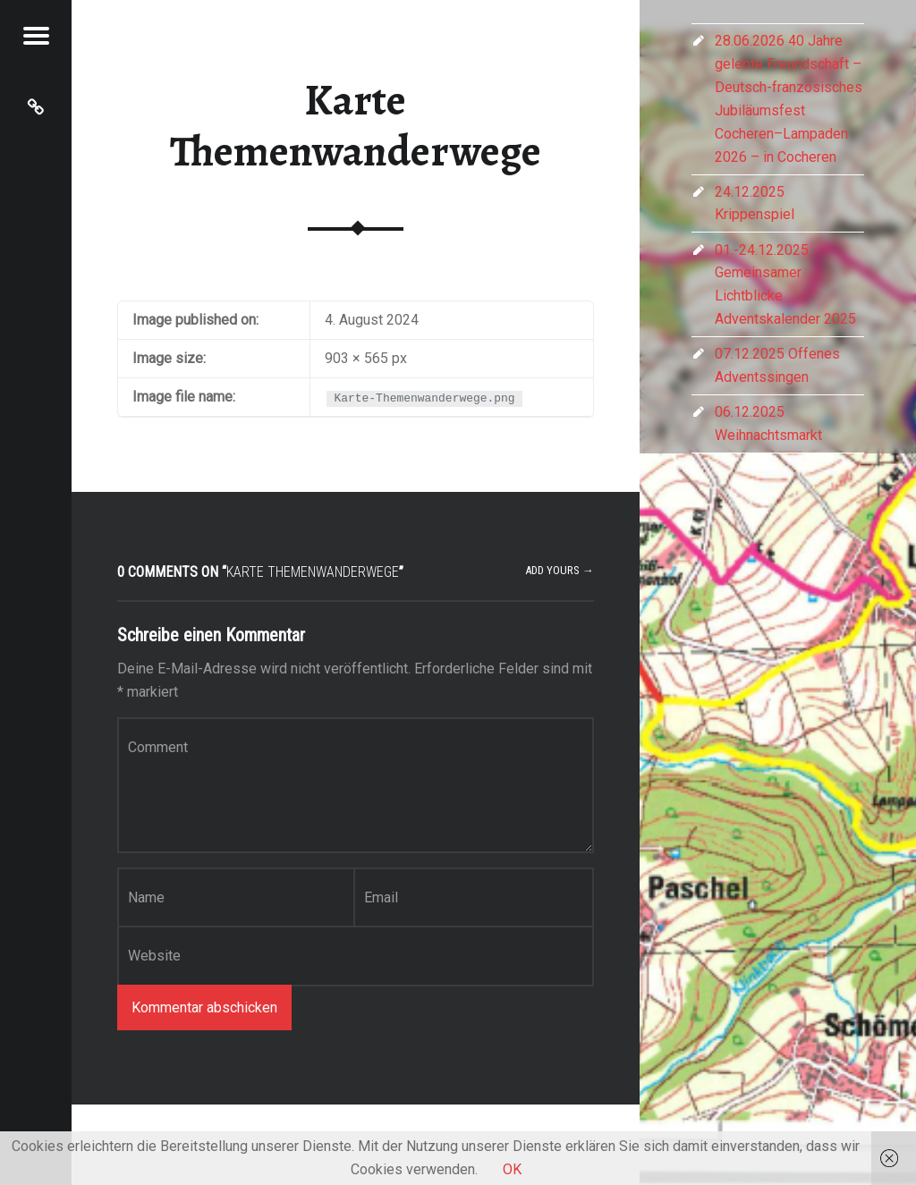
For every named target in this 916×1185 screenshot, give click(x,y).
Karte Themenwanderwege (355, 126)
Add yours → (559, 570)
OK (512, 1169)
